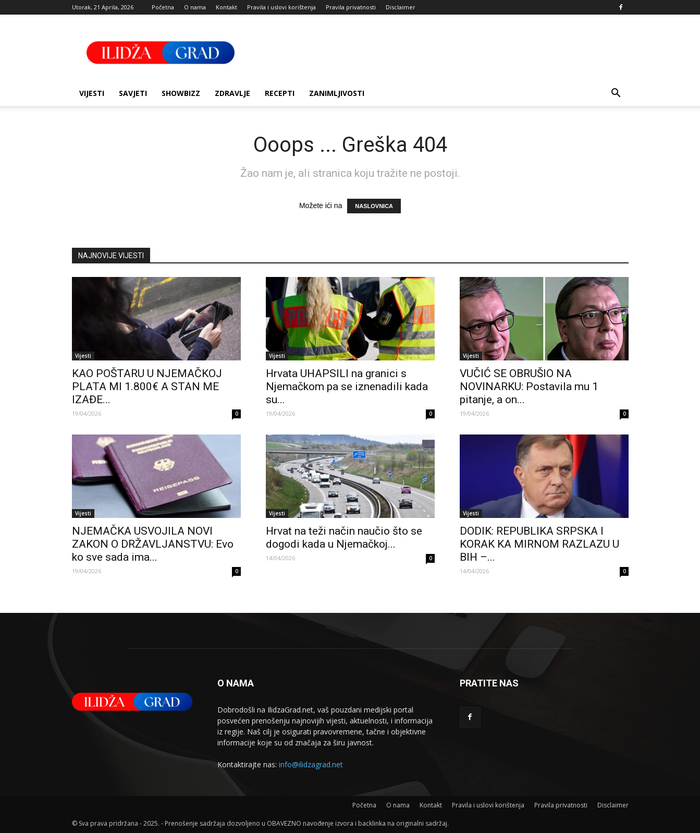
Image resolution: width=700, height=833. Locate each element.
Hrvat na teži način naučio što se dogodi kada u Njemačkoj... (344, 537)
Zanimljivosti (336, 93)
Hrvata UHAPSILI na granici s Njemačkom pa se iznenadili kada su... (347, 386)
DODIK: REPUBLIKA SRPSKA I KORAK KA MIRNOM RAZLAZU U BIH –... (539, 544)
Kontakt (226, 7)
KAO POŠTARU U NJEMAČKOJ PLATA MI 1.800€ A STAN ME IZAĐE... (147, 386)
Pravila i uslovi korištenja (281, 7)
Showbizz (181, 93)
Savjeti (133, 93)
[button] (616, 94)
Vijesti (91, 93)
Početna (163, 7)
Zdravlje (232, 93)
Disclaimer (400, 7)
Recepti (279, 93)
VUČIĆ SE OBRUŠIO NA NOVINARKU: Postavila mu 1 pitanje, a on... (529, 386)
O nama (195, 7)
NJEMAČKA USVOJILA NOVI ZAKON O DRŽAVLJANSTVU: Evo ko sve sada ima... (153, 544)
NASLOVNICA (374, 206)
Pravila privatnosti (351, 7)
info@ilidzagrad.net (311, 764)
